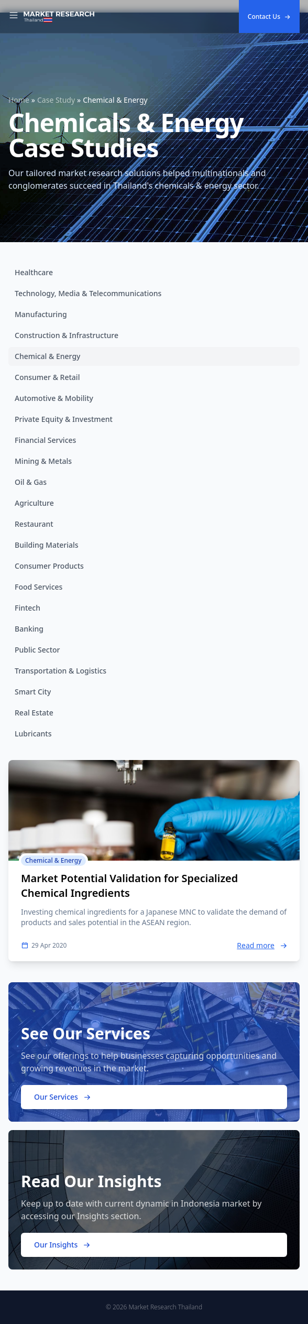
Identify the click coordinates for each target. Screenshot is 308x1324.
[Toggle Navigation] (13, 16)
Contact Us (269, 16)
